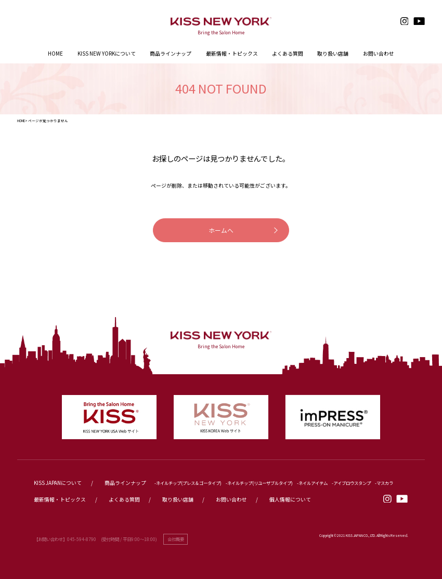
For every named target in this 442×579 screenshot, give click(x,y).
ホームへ (221, 230)
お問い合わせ (231, 499)
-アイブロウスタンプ (351, 483)
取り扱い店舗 (177, 499)
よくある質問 (124, 499)
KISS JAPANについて (58, 482)
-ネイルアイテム (312, 483)
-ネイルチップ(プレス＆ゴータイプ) (188, 483)
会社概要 (175, 539)
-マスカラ (384, 483)
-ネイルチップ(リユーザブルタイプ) (259, 483)
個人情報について (290, 499)
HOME (21, 120)
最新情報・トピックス (60, 499)
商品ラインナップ (170, 53)
